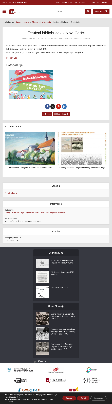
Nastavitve (98, 398)
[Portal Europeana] (92, 370)
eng (80, 2)
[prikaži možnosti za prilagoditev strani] (64, 2)
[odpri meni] (4, 11)
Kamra (42, 361)
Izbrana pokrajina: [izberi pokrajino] (15, 2)
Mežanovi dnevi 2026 (59, 288)
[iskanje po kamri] (70, 11)
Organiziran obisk (32, 213)
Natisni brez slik (61, 114)
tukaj (11, 401)
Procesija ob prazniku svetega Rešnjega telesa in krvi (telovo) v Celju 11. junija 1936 (63, 331)
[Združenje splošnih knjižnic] (74, 390)
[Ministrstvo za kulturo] (20, 370)
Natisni (47, 114)
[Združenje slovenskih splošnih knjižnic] (56, 380)
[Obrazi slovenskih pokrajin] (91, 380)
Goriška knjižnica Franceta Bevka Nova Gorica (71, 39)
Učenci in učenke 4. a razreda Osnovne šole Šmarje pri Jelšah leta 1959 (63, 316)
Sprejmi (69, 398)
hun (88, 2)
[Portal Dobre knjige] (29, 390)
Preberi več (11, 57)
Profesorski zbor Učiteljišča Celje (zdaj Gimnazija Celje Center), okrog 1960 (62, 346)
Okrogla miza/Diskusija (14, 213)
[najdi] (88, 11)
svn (75, 2)
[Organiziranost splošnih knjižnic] (56, 370)
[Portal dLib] (20, 380)
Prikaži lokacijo (11, 193)
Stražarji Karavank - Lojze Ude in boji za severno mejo (82, 167)
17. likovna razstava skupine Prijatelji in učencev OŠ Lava (62, 262)
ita (84, 2)
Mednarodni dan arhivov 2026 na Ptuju (63, 274)
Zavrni (83, 398)
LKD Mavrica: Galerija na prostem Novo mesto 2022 (30, 167)
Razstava (62, 213)
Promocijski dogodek (48, 213)
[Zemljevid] (101, 11)
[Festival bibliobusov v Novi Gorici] (30, 84)
